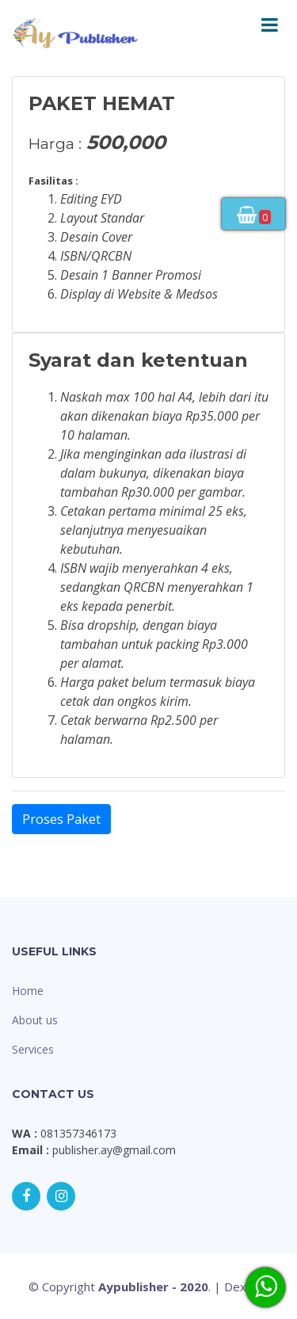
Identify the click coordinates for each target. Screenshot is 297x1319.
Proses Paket (61, 819)
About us (35, 1019)
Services (33, 1049)
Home (28, 990)
